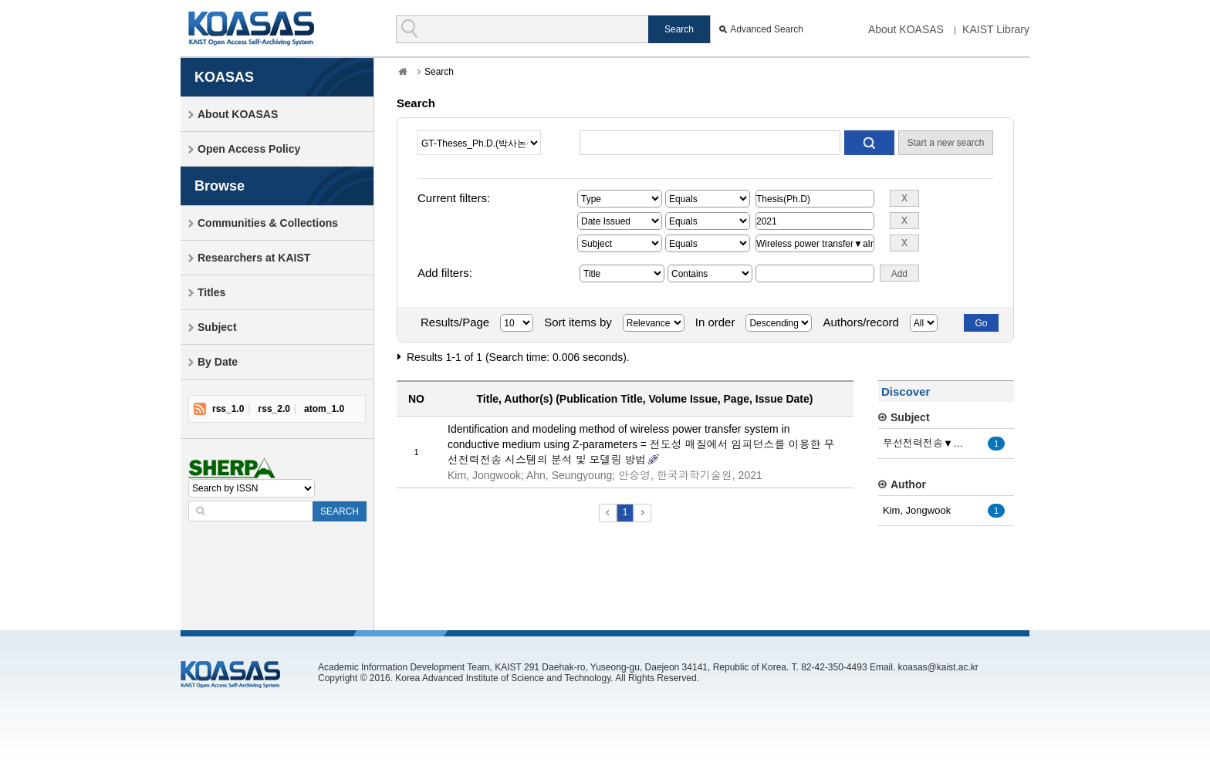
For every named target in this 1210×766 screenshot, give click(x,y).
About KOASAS (906, 29)
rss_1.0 (228, 408)
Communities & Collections (268, 223)
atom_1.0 (324, 408)
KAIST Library (995, 29)
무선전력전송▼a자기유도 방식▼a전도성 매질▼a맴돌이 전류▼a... (925, 443)
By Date (218, 362)
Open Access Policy (249, 149)
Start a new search (945, 142)
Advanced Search (766, 29)
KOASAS (251, 28)
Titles (211, 292)
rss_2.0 (274, 408)
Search (439, 71)
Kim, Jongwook (917, 510)
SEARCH (339, 511)
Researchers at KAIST (254, 257)
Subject (217, 327)
